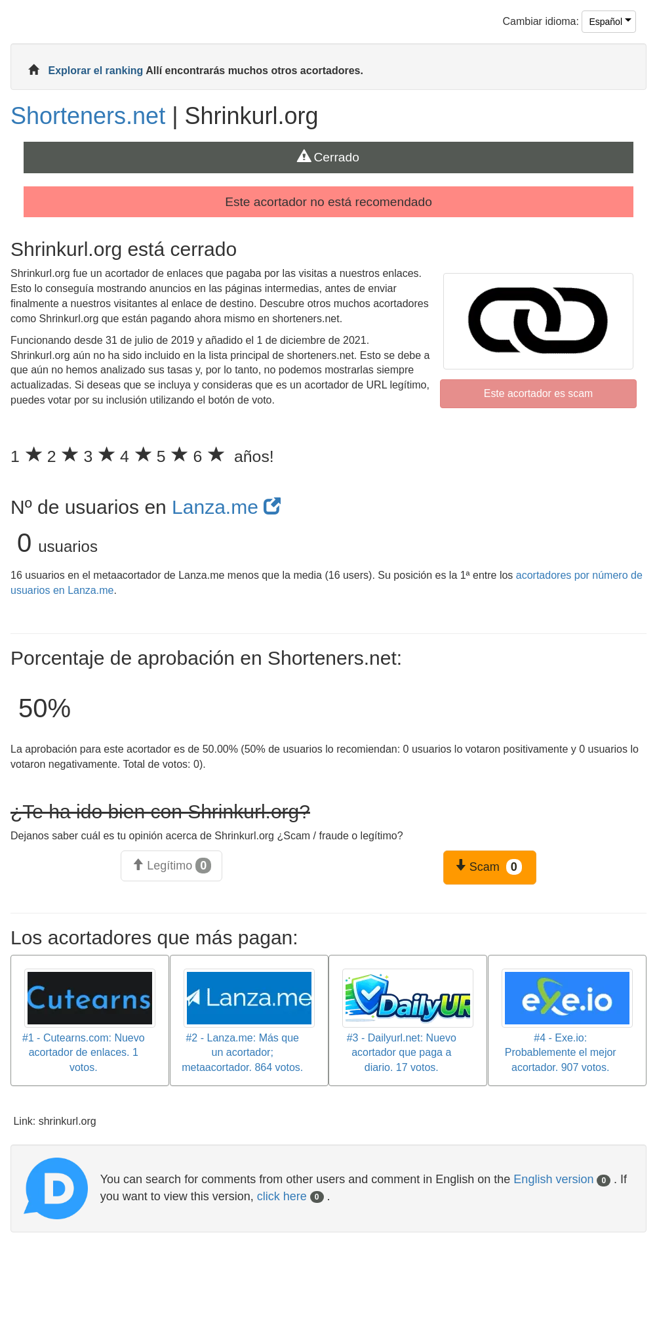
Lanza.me (226, 507)
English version (561, 1179)
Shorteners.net (87, 115)
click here (290, 1196)
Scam (488, 867)
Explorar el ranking (97, 70)
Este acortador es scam (538, 393)
